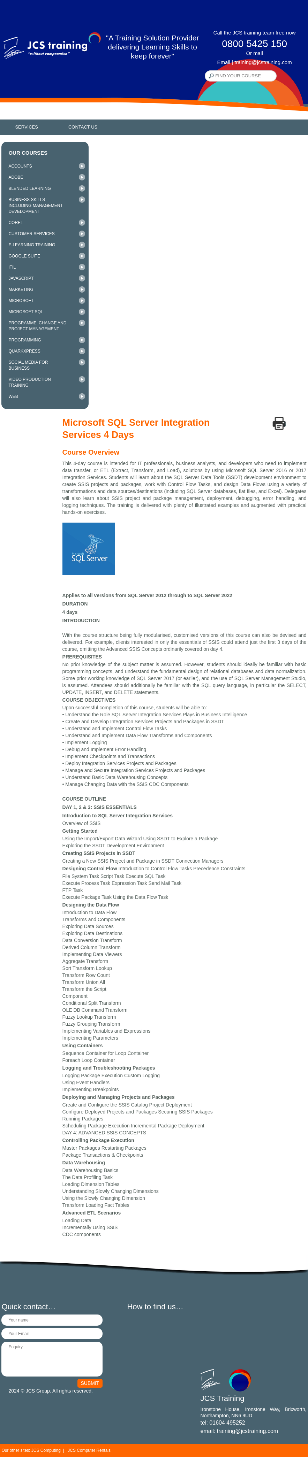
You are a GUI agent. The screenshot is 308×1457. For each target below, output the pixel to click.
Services (26, 127)
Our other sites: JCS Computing (30, 1450)
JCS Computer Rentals (89, 1450)
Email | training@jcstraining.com (254, 62)
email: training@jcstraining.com (239, 1431)
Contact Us (82, 127)
